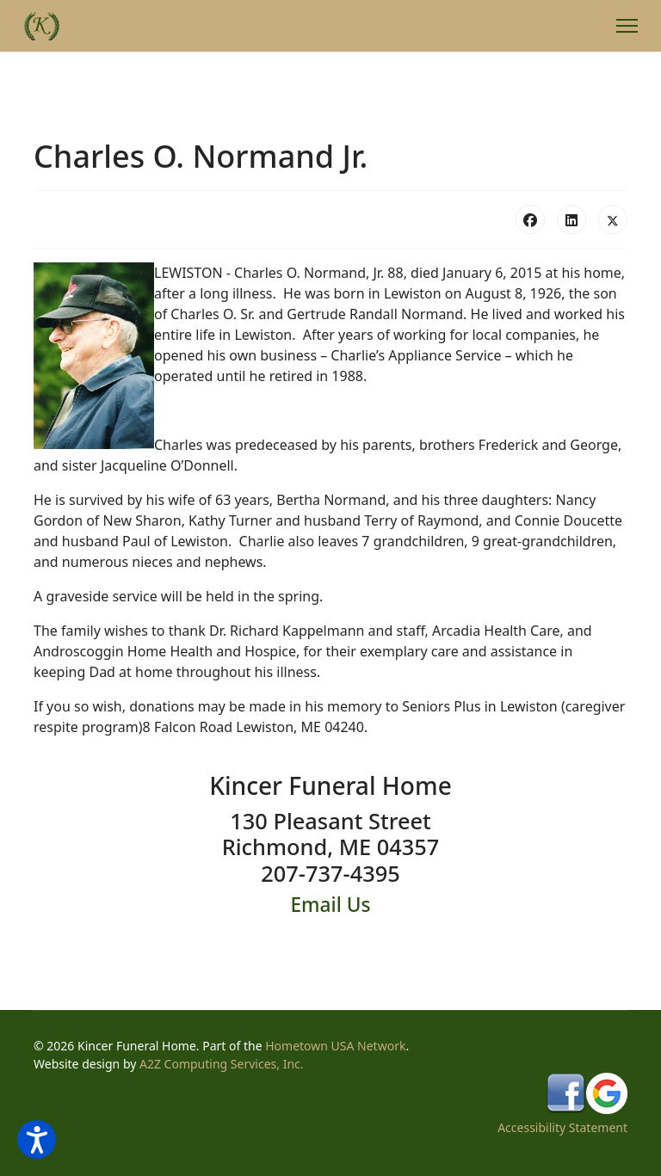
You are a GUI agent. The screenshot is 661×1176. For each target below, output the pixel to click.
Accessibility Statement (562, 1127)
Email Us (330, 904)
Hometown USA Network (335, 1045)
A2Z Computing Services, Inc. (221, 1064)
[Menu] (627, 26)
